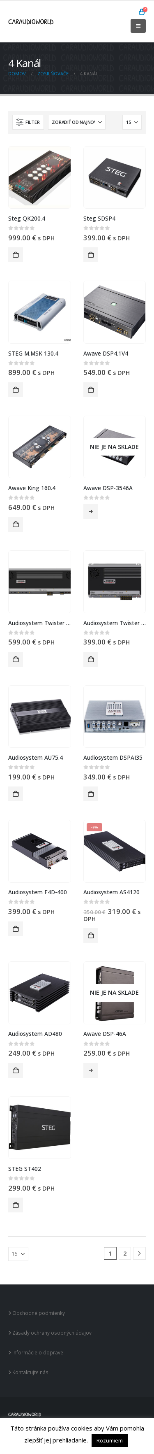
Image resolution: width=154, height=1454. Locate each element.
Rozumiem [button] (110, 1440)
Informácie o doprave (35, 1352)
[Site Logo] (30, 22)
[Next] (139, 1253)
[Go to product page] (40, 178)
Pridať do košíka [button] (15, 254)
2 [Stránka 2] (124, 1253)
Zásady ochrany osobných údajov (50, 1332)
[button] (138, 26)
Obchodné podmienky (36, 1313)
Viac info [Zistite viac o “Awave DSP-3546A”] (90, 511)
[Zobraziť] (132, 122)
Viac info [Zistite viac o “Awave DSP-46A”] (90, 1070)
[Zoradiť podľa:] (77, 122)
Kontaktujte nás (28, 1372)
